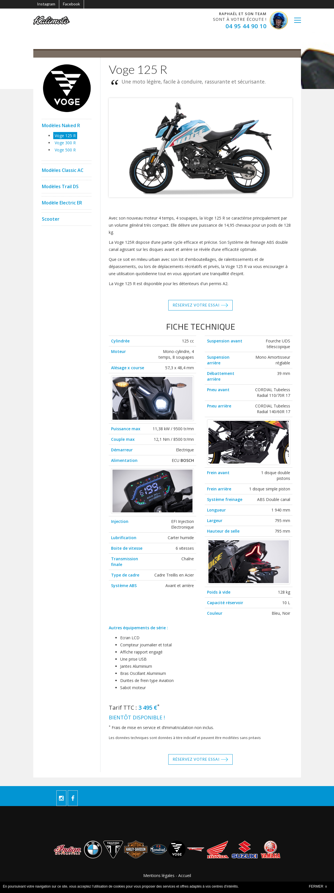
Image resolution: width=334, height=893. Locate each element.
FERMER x (318, 886)
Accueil (184, 875)
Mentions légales (159, 875)
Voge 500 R (65, 150)
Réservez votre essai (196, 305)
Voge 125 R (65, 135)
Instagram (46, 3)
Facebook (71, 3)
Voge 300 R (65, 142)
